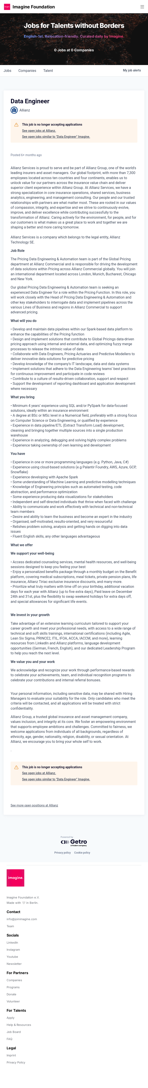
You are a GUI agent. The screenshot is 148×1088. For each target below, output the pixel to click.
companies (27, 71)
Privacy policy (62, 852)
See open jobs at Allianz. (39, 130)
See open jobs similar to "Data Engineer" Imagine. (56, 136)
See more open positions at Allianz (34, 805)
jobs (7, 71)
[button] (7, 7)
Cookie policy (82, 852)
